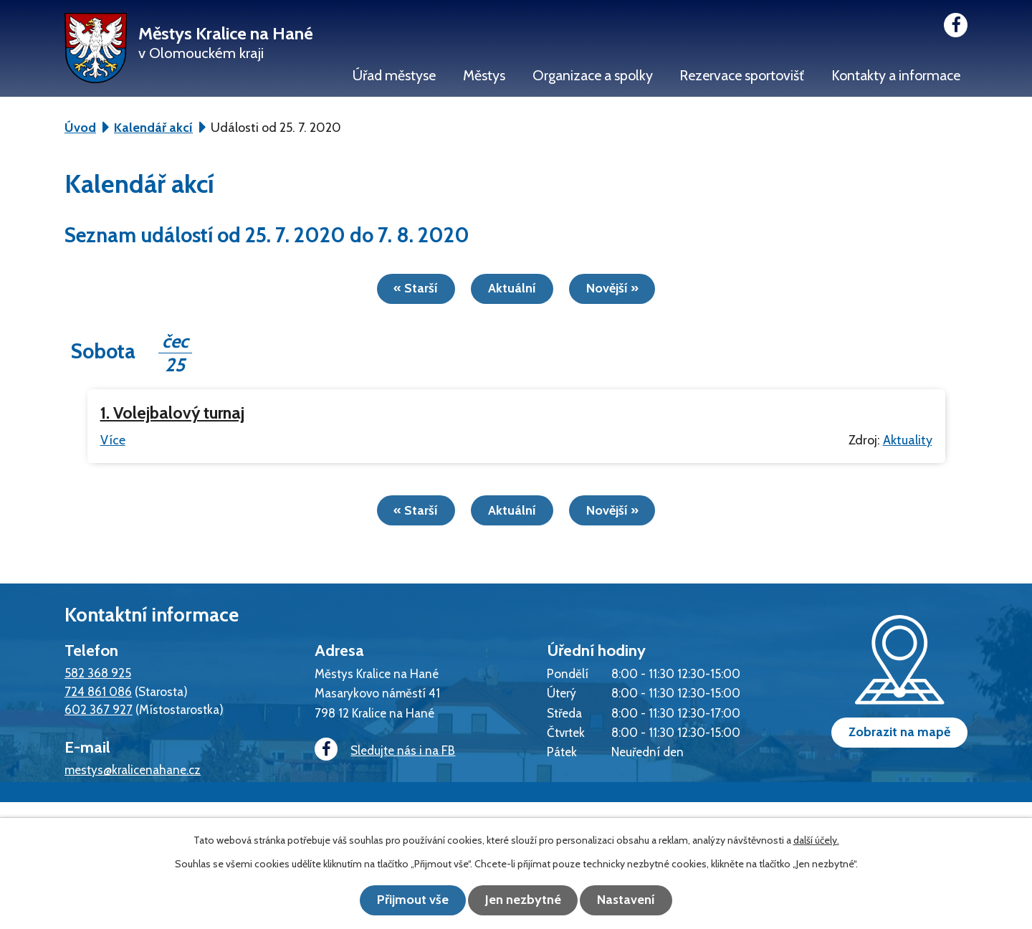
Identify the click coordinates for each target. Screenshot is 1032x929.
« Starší (411, 288)
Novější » (617, 288)
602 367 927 (98, 708)
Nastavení (631, 900)
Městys (484, 75)
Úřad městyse (394, 75)
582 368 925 (97, 672)
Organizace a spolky (592, 75)
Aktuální (512, 288)
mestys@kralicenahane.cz (132, 768)
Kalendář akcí (153, 127)
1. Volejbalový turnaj (172, 412)
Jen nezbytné (523, 900)
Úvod (80, 127)
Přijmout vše (408, 900)
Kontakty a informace (895, 75)
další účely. (816, 840)
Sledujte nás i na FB (383, 748)
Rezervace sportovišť (741, 75)
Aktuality (907, 439)
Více (112, 439)
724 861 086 (98, 689)
